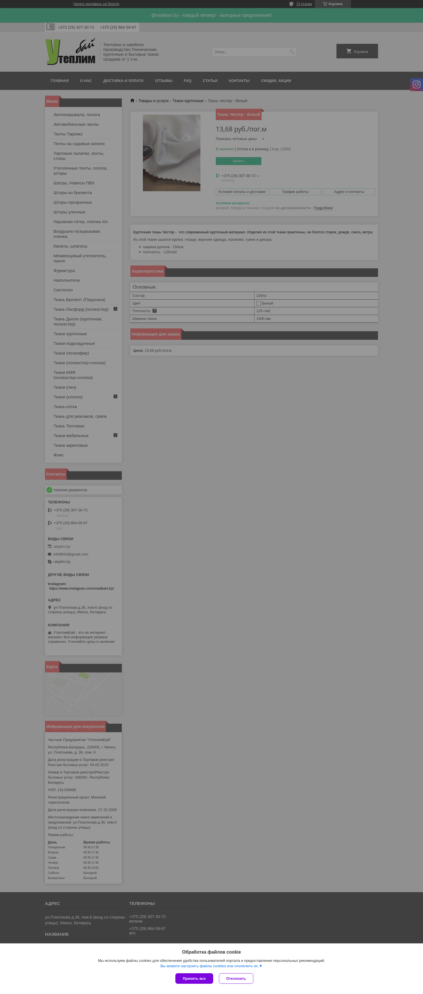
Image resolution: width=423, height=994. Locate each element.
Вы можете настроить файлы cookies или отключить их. (209, 966)
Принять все (194, 978)
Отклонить (236, 978)
